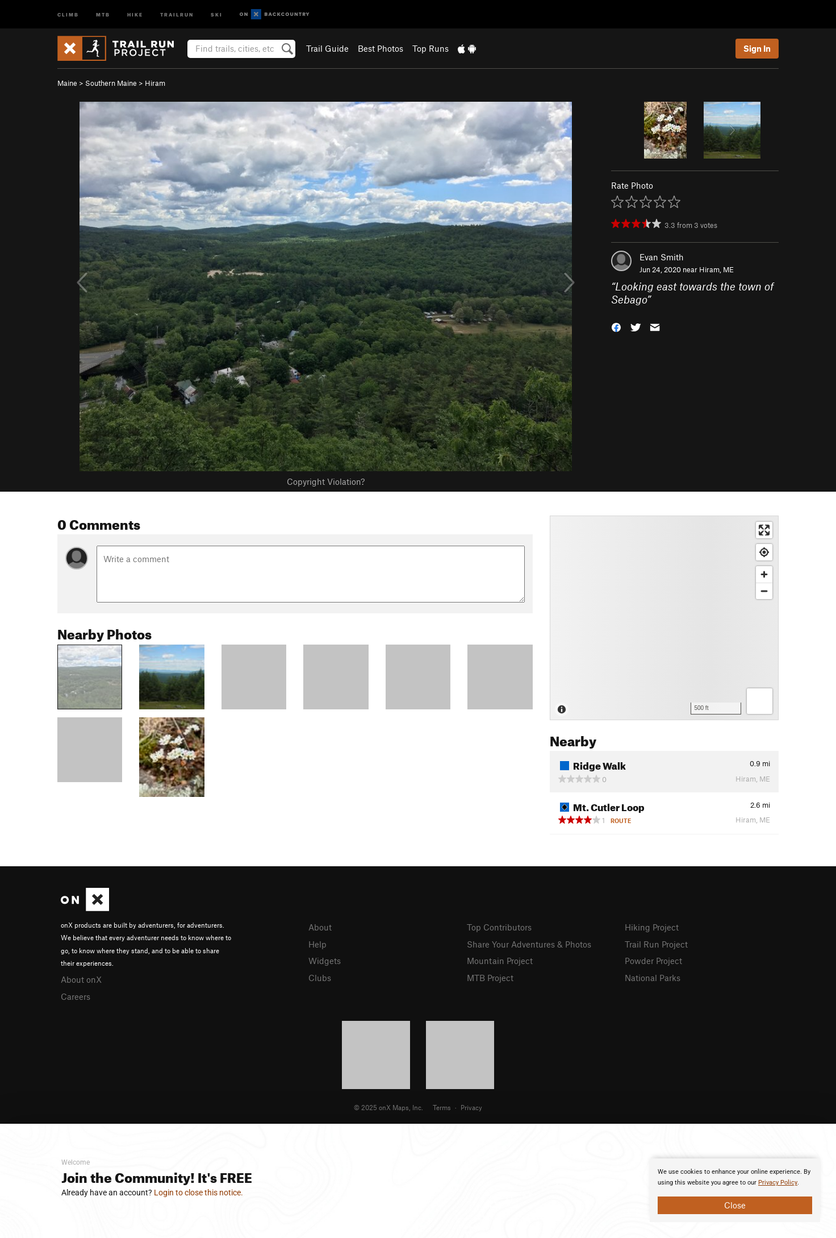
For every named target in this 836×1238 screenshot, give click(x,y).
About (320, 927)
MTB (103, 14)
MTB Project (490, 978)
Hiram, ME (716, 269)
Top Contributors (499, 927)
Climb (68, 14)
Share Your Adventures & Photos (529, 944)
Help (317, 944)
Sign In (757, 48)
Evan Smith (661, 257)
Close (735, 1205)
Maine (67, 83)
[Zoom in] (764, 574)
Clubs (319, 978)
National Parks (652, 978)
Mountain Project (500, 960)
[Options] (759, 701)
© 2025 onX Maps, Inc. (388, 1107)
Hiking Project (652, 927)
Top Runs (430, 48)
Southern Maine (111, 83)
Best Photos (380, 48)
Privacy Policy (777, 1182)
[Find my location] (764, 552)
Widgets (324, 960)
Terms (442, 1107)
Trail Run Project (656, 944)
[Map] (664, 618)
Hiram (155, 83)
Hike (135, 14)
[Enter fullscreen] (764, 530)
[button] (616, 326)
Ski (217, 14)
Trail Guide (327, 48)
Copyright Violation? (326, 481)
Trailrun (177, 14)
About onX (81, 979)
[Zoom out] (764, 591)
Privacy (471, 1107)
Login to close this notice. (198, 1192)
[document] (735, 1190)
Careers (75, 996)
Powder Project (653, 960)
